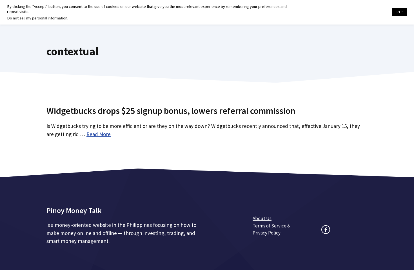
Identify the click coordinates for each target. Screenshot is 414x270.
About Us (262, 218)
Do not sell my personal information (37, 18)
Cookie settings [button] (374, 12)
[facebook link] (325, 229)
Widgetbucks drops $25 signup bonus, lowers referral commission (170, 110)
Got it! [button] (399, 12)
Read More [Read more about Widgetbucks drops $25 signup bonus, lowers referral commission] (98, 134)
